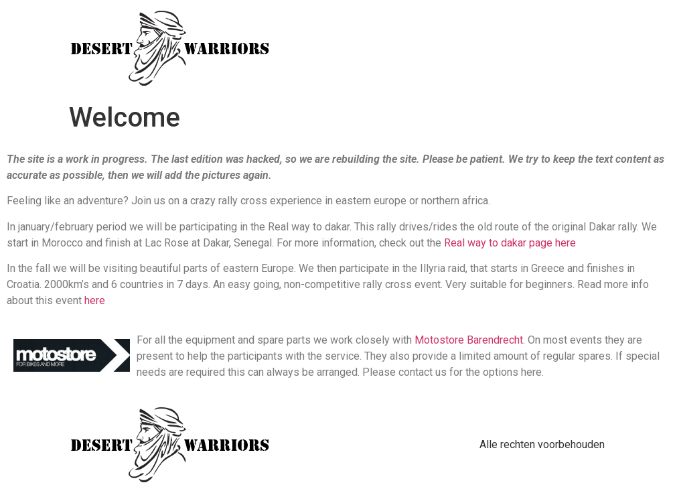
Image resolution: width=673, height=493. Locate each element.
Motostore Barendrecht (469, 340)
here (94, 300)
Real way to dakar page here (510, 242)
